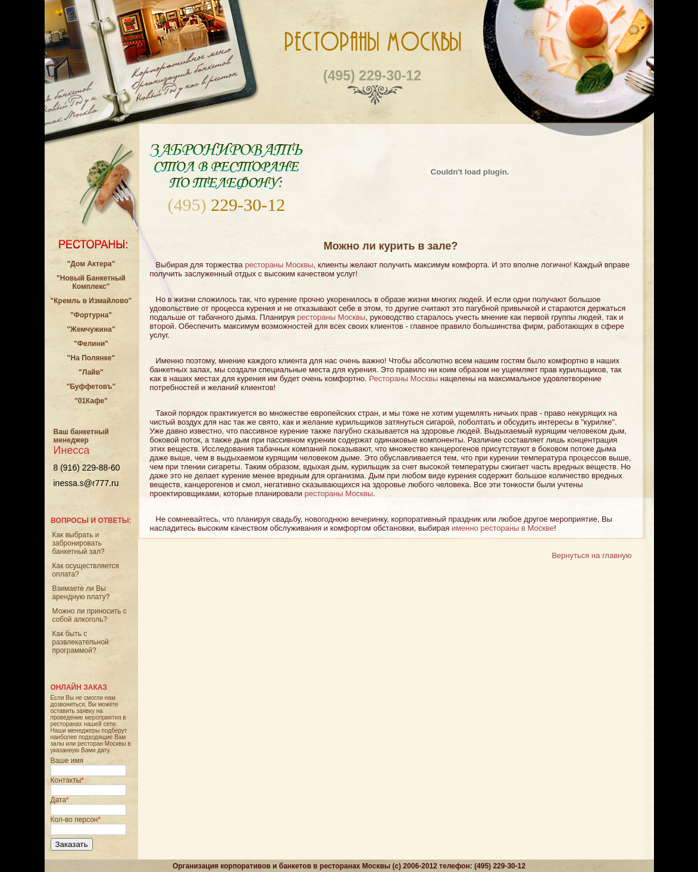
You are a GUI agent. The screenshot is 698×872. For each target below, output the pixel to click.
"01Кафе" (91, 401)
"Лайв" (91, 372)
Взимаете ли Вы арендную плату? (81, 592)
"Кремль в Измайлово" (91, 301)
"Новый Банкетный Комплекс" (91, 282)
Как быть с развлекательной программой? (80, 642)
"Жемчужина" (91, 329)
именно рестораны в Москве (503, 528)
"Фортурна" (91, 315)
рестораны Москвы (279, 264)
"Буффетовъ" (91, 386)
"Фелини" (91, 344)
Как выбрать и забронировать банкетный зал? (78, 543)
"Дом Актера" (91, 264)
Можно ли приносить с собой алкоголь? (89, 615)
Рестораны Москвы (403, 378)
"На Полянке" (91, 358)
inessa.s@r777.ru (86, 483)
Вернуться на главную (591, 555)
